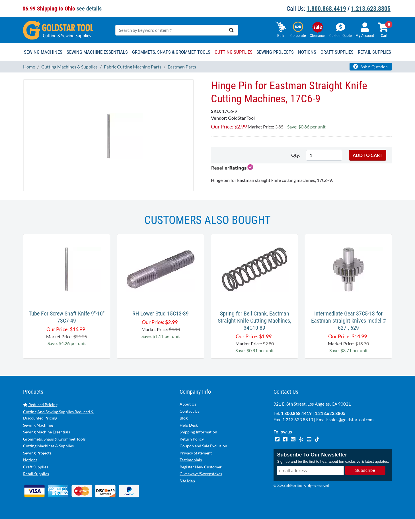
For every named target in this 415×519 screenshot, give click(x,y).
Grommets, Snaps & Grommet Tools (54, 439)
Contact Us (189, 411)
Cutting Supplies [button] (233, 52)
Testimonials (191, 459)
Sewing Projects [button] (275, 52)
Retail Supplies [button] (374, 52)
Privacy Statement (196, 453)
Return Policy (192, 439)
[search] (231, 30)
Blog (184, 418)
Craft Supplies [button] (337, 52)
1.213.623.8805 (371, 8)
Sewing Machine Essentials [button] (97, 52)
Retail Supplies (36, 473)
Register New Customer (201, 466)
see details (89, 8)
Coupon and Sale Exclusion (203, 445)
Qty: (295, 155)
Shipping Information (198, 431)
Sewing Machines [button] (43, 52)
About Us (188, 404)
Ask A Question (370, 66)
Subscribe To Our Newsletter (312, 455)
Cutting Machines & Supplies (48, 445)
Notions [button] (307, 52)
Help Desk (189, 425)
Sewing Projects (37, 453)
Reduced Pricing (40, 404)
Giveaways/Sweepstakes (201, 473)
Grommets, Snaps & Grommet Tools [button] (171, 52)
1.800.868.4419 (326, 8)
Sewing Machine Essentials (46, 431)
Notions (30, 459)
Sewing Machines (38, 425)
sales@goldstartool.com (351, 419)
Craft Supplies (35, 466)
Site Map (187, 480)
